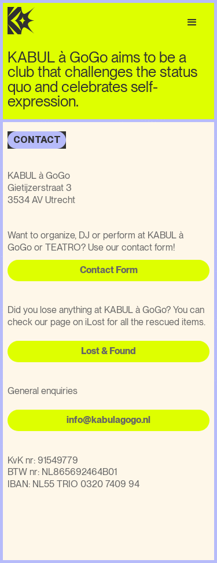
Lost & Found (108, 350)
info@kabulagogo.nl (108, 419)
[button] (192, 22)
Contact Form (109, 269)
